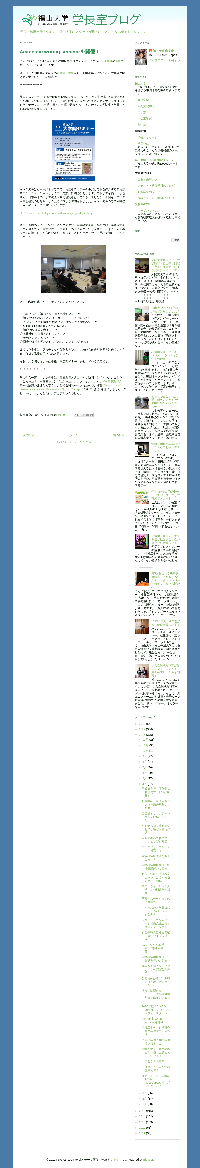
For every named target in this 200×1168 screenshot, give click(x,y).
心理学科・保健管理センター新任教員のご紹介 (156, 804)
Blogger (148, 1159)
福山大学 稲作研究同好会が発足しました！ (165, 309)
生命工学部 (145, 118)
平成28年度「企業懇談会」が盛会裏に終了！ (165, 622)
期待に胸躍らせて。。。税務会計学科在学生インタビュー (156, 995)
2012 (142, 1127)
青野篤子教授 (65, 73)
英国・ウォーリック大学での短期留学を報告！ (156, 890)
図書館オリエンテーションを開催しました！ (156, 817)
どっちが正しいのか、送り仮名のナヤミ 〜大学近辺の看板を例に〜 (165, 401)
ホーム (73, 435)
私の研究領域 (110, 381)
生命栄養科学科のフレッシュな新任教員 (156, 840)
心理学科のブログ (147, 192)
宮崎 (118, 61)
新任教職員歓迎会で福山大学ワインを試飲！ (156, 936)
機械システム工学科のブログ (155, 198)
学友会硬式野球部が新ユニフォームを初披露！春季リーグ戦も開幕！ (165, 670)
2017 (142, 729)
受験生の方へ (143, 204)
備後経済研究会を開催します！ (156, 857)
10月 (145, 750)
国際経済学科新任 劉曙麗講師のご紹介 (156, 866)
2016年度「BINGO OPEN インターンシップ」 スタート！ (156, 1010)
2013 (142, 1122)
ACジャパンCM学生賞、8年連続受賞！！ (154, 948)
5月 (145, 778)
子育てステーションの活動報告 (156, 900)
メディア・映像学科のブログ (155, 185)
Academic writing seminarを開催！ (154, 1020)
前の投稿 (119, 435)
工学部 (142, 112)
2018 (142, 723)
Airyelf (115, 1159)
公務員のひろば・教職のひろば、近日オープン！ (156, 982)
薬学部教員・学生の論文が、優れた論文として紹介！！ (156, 1052)
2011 (142, 1133)
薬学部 (142, 124)
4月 (145, 784)
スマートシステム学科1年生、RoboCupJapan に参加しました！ (156, 1081)
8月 (145, 761)
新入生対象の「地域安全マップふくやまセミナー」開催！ (156, 877)
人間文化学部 (146, 106)
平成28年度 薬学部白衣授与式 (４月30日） (156, 792)
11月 (145, 745)
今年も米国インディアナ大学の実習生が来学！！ (156, 969)
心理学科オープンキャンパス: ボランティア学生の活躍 (165, 355)
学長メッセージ (146, 137)
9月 (145, 756)
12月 (145, 739)
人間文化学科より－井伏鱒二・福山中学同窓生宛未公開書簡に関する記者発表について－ (165, 265)
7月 (145, 767)
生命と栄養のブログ (149, 179)
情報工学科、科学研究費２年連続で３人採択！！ (156, 1031)
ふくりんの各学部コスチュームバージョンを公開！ (156, 911)
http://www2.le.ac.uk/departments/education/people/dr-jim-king (56, 213)
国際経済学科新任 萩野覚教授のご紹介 (156, 958)
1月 (145, 1104)
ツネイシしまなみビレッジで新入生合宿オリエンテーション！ (156, 923)
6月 (145, 772)
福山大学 (140, 83)
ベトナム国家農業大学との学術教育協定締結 (156, 829)
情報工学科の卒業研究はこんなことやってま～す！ (165, 447)
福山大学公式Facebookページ (154, 160)
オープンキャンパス (149, 210)
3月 (145, 1093)
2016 (142, 734)
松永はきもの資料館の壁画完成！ (156, 1068)
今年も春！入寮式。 (154, 1061)
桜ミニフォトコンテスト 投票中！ (156, 848)
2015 (142, 1111)
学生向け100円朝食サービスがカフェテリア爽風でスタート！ (165, 495)
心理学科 (106, 61)
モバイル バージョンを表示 (73, 442)
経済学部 (143, 99)
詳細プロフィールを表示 (164, 60)
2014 (142, 1116)
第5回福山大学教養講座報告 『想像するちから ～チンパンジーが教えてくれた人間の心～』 (165, 580)
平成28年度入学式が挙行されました (156, 1041)
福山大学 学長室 (163, 51)
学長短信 (142, 143)
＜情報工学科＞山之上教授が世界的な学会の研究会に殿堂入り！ (165, 539)
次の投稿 (28, 435)
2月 (145, 1098)
